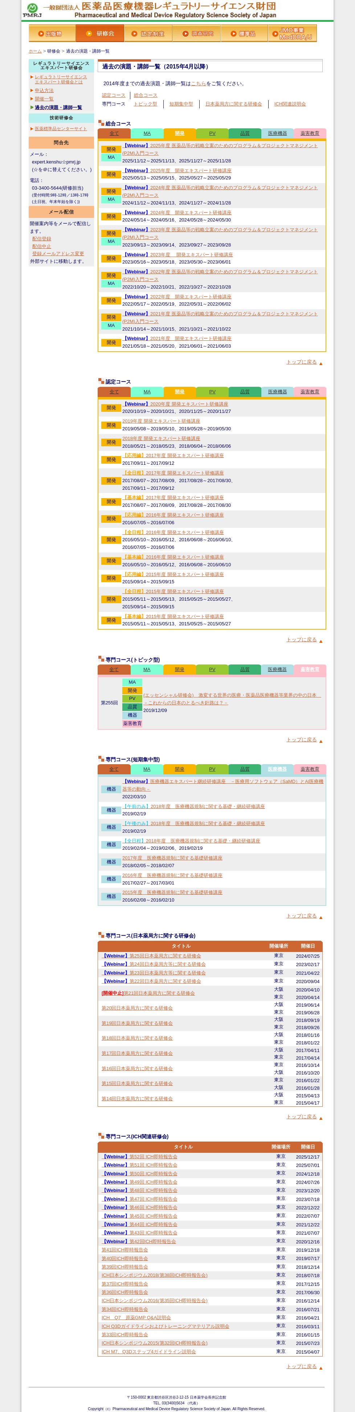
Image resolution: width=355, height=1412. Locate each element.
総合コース (146, 95)
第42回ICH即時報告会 (139, 1241)
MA (147, 133)
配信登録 (41, 238)
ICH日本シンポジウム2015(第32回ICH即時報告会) (155, 1343)
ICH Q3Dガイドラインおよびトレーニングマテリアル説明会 (165, 1326)
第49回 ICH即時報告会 (140, 1182)
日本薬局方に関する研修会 (233, 104)
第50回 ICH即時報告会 (140, 1173)
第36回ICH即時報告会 (125, 1292)
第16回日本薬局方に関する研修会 (137, 1068)
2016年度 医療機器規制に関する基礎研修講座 (172, 875)
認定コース (114, 95)
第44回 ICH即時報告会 (140, 1224)
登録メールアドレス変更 (58, 253)
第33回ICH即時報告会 (125, 1334)
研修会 (53, 51)
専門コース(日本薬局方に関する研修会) (150, 936)
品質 (245, 133)
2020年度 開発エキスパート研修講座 (175, 404)
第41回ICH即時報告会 (125, 1249)
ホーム (35, 51)
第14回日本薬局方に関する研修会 (137, 1098)
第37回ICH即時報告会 (125, 1284)
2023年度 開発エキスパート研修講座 (177, 254)
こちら (198, 83)
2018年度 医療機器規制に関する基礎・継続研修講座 (193, 806)
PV (212, 133)
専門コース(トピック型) (133, 660)
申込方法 (44, 90)
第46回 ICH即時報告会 (140, 1207)
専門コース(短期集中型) (133, 759)
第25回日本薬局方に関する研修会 (151, 955)
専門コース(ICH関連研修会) (137, 1136)
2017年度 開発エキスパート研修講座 (173, 455)
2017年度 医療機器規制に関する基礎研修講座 (172, 858)
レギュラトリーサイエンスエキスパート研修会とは (61, 79)
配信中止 (41, 246)
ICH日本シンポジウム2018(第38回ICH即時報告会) (155, 1275)
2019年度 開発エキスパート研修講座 (161, 421)
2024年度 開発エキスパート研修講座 (177, 212)
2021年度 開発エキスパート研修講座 (177, 338)
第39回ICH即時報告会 (125, 1267)
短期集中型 (181, 104)
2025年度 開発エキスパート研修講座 (177, 170)
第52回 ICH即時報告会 (140, 1156)
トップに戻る (301, 362)
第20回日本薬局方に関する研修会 (137, 1008)
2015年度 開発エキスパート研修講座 (173, 574)
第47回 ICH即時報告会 (140, 1199)
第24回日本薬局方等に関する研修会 (154, 964)
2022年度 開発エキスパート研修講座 (177, 296)
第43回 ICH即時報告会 (140, 1232)
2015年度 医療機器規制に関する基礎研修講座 (172, 892)
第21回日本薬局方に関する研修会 (148, 993)
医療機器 (277, 133)
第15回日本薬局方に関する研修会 (137, 1083)
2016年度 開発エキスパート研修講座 (173, 515)
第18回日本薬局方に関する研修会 (137, 1038)
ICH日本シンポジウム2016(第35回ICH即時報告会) (155, 1300)
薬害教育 (310, 133)
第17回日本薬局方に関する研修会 (137, 1053)
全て (114, 133)
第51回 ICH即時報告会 (140, 1165)
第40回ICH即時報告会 (125, 1258)
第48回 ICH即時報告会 (140, 1190)
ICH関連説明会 (290, 104)
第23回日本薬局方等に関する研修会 (154, 973)
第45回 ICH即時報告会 (140, 1216)
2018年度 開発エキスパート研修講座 (161, 438)
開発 (179, 133)
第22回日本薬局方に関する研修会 (151, 981)
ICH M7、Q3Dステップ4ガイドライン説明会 (149, 1351)
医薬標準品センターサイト (61, 128)
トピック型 (145, 104)
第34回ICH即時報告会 (125, 1309)
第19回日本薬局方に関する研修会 (137, 1023)
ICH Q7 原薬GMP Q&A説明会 (136, 1317)
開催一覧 (44, 99)
